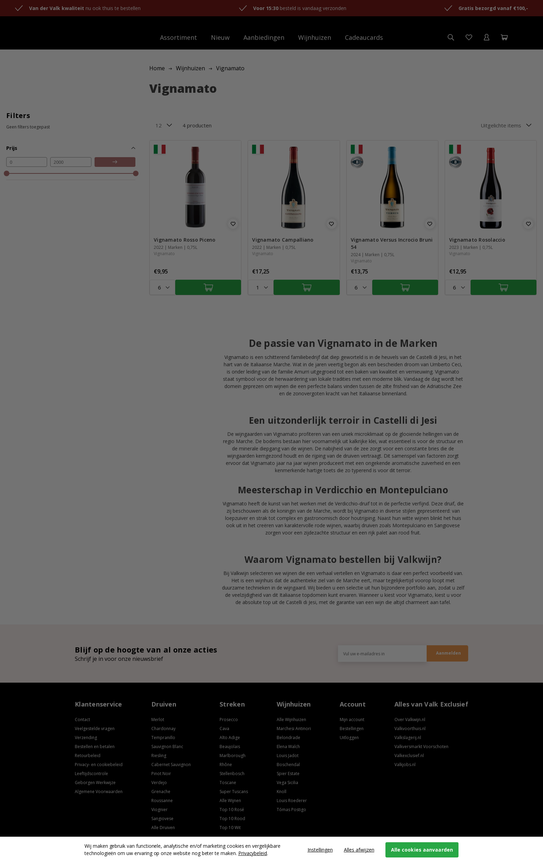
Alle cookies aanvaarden (422, 849)
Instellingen (320, 849)
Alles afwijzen (359, 849)
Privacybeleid (252, 853)
